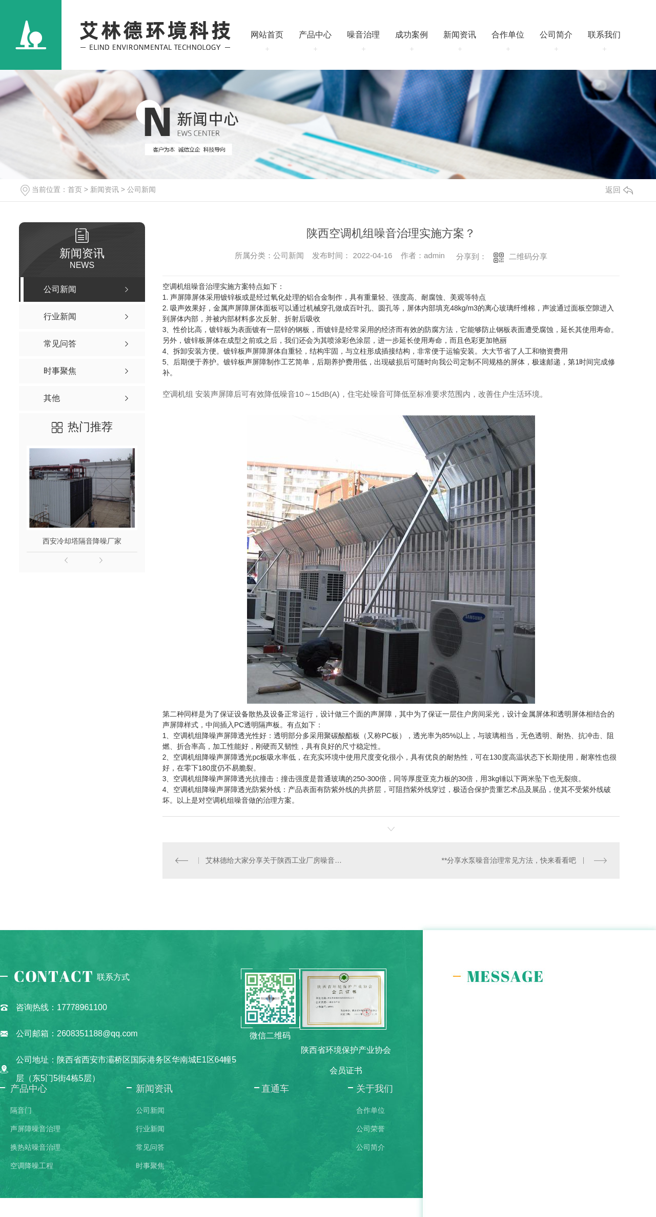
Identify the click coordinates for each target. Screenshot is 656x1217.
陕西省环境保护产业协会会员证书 (346, 1060)
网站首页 (267, 34)
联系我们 (604, 34)
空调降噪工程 (31, 1166)
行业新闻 (150, 1129)
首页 (75, 189)
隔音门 (21, 1110)
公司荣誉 (370, 1129)
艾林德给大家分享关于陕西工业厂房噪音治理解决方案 (276, 860)
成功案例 (411, 34)
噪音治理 (363, 34)
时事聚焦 (150, 1166)
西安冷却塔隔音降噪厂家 (82, 541)
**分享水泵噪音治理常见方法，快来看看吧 (509, 860)
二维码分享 (528, 256)
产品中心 (315, 34)
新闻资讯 (459, 34)
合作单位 (507, 34)
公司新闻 (141, 189)
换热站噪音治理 (35, 1147)
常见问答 (150, 1147)
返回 (619, 189)
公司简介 (556, 34)
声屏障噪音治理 (35, 1129)
